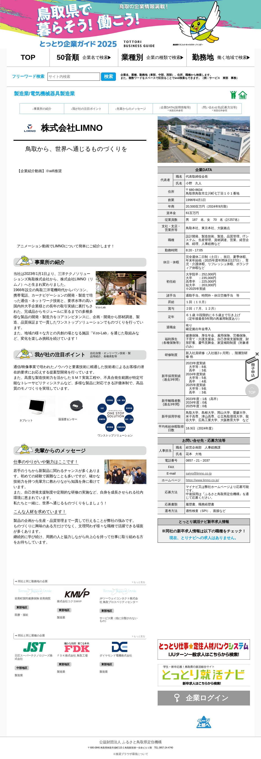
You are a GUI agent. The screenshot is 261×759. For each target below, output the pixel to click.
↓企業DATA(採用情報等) (175, 109)
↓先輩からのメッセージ (130, 108)
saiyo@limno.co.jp (198, 473)
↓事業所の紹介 (41, 108)
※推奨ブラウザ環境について (130, 754)
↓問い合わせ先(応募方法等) (219, 109)
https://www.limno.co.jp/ (202, 480)
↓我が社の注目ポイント (86, 108)
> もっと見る (138, 582)
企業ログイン (207, 698)
